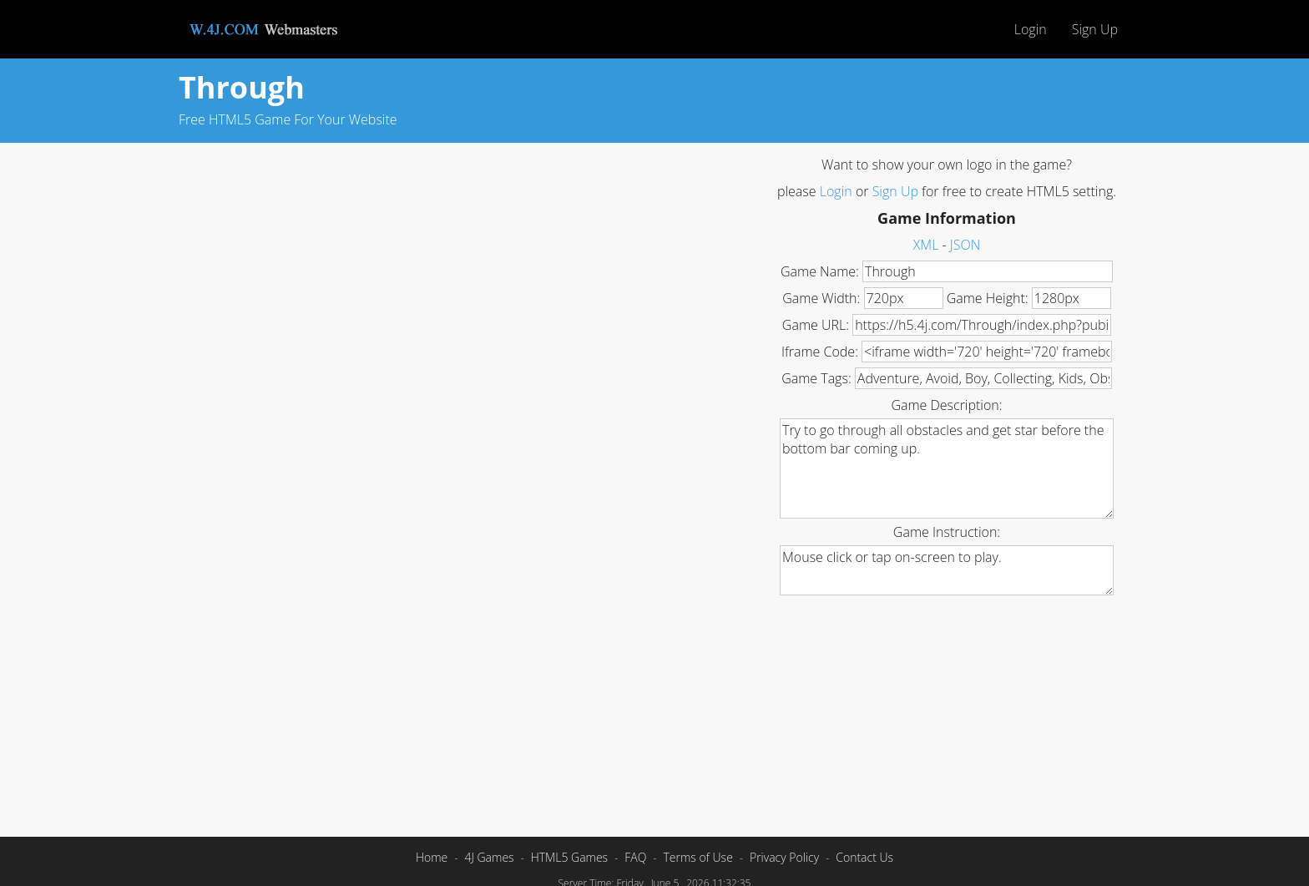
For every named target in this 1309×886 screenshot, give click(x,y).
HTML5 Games (569, 857)
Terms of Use (697, 857)
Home (431, 857)
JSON (965, 244)
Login (1030, 29)
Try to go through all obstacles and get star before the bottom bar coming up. (947, 468)
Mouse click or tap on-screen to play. (947, 570)
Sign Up (1095, 29)
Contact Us (864, 857)
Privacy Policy (784, 857)
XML (926, 244)
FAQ (635, 857)
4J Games (488, 857)
